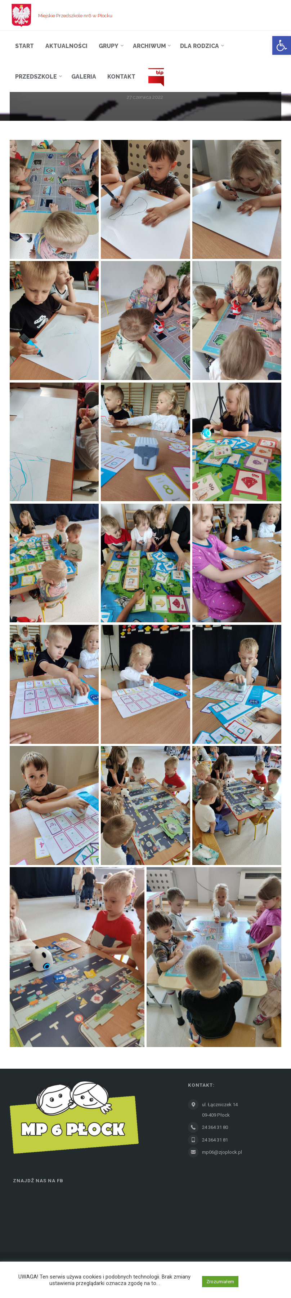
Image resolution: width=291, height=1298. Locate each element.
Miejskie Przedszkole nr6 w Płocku (75, 15)
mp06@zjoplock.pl (222, 1152)
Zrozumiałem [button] (220, 1281)
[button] (281, 45)
